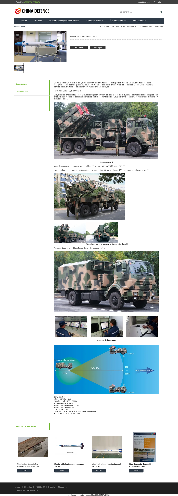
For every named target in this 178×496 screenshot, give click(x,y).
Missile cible (159, 27)
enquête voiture (144, 2)
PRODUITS (120, 27)
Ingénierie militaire (94, 21)
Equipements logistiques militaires (64, 21)
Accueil (24, 21)
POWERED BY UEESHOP (27, 490)
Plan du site (62, 487)
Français (157, 2)
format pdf (98, 48)
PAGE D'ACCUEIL (107, 27)
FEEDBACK (40, 487)
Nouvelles (28, 487)
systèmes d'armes (134, 27)
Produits (38, 21)
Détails (24, 471)
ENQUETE (79, 48)
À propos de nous (118, 21)
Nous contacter (139, 21)
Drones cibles (147, 27)
